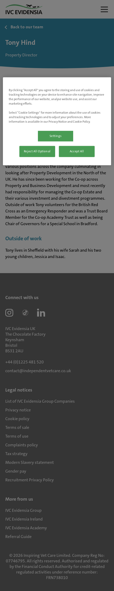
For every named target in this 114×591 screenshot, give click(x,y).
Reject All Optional (37, 151)
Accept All (77, 151)
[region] (57, 121)
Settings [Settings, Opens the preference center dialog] (56, 136)
